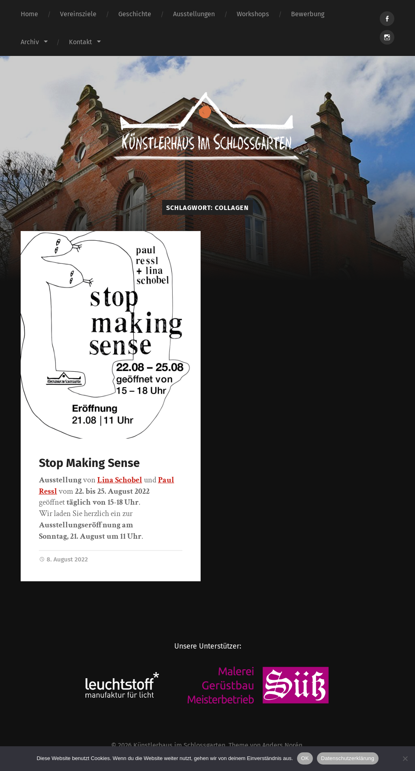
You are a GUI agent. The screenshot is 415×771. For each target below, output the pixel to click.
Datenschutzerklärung (347, 758)
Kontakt (80, 42)
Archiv (30, 42)
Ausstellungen (194, 14)
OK (305, 758)
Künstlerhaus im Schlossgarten (179, 745)
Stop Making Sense (89, 463)
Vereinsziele (78, 14)
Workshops (253, 14)
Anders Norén (282, 745)
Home (29, 14)
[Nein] (405, 758)
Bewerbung (307, 14)
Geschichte (134, 14)
